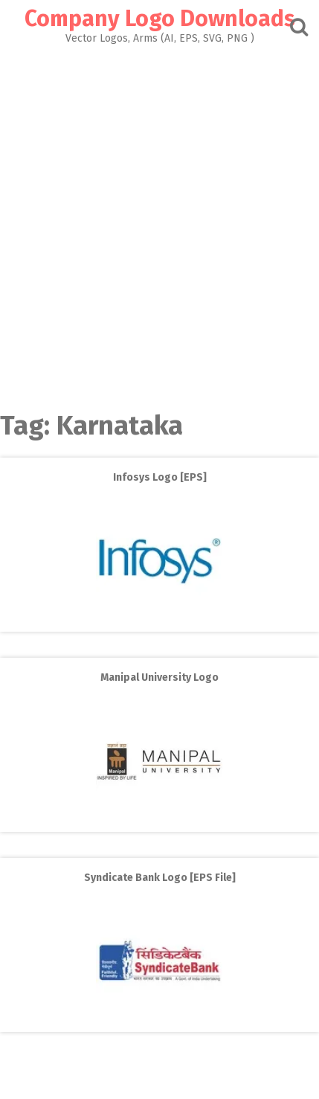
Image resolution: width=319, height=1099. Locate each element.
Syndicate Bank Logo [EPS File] (160, 877)
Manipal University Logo (159, 677)
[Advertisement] (159, 223)
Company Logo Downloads (160, 18)
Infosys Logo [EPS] (160, 477)
